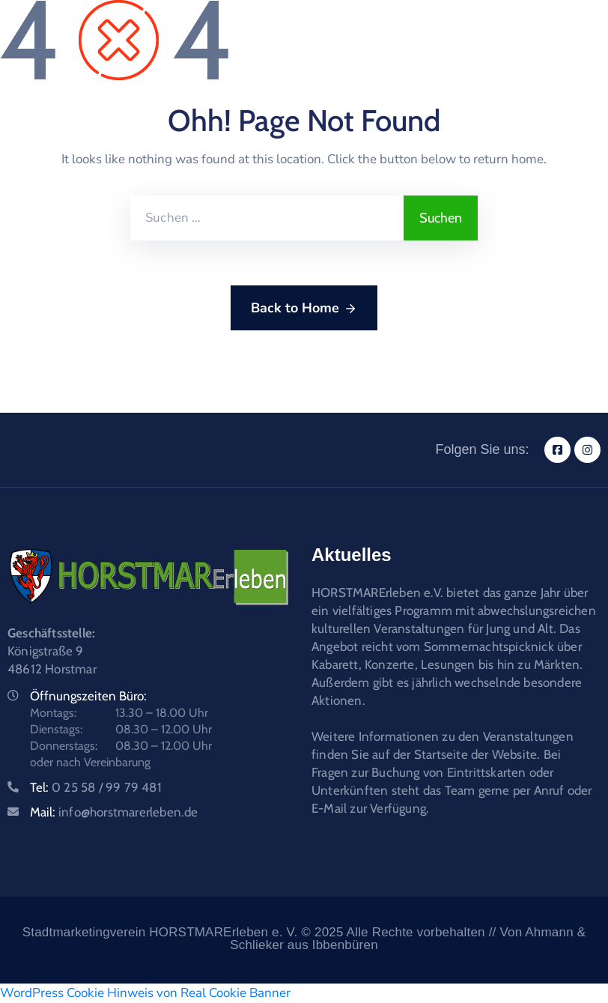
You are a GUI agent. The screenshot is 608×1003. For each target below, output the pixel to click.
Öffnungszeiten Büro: (88, 695)
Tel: (96, 787)
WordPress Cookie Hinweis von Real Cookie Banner (145, 993)
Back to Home (304, 308)
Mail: (114, 811)
